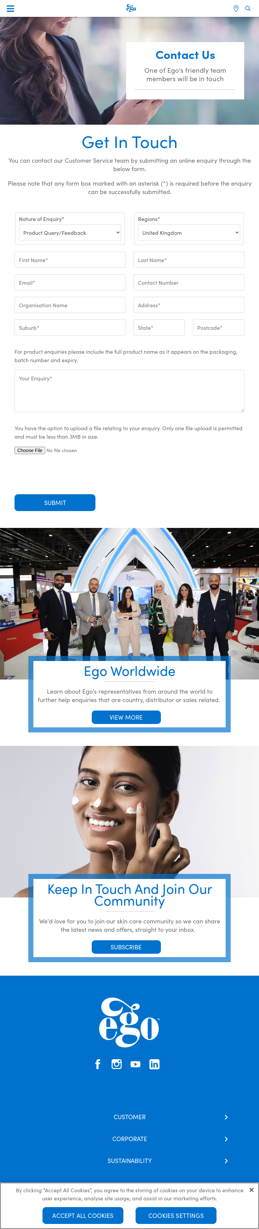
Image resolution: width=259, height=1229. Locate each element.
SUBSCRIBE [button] (126, 947)
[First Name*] (70, 260)
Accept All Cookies (82, 1217)
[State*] (159, 327)
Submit (55, 502)
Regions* (149, 218)
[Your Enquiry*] (129, 391)
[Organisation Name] (70, 305)
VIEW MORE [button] (126, 717)
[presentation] (66, 474)
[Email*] (70, 282)
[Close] (251, 1192)
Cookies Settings (176, 1217)
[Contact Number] (189, 282)
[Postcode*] (218, 327)
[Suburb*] (70, 327)
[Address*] (189, 305)
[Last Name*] (189, 260)
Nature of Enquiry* (41, 218)
